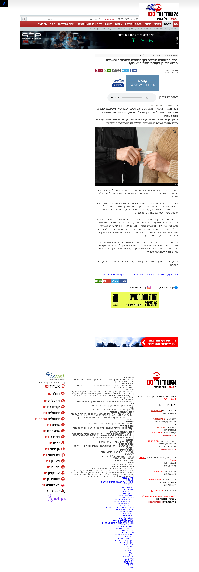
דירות (99, 23)
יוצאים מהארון (121, 382)
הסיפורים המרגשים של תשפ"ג (102, 414)
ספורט (157, 23)
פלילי (173, 28)
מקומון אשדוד (128, 493)
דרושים (108, 23)
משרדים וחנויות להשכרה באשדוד (120, 507)
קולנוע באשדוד (82, 402)
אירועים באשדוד (127, 511)
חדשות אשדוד (156, 55)
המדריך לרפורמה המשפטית (122, 464)
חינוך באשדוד (109, 476)
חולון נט (130, 546)
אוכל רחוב (118, 397)
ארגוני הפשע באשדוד (99, 28)
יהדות (110, 470)
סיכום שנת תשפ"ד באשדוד (122, 432)
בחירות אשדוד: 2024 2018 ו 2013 (152, 28)
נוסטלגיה (96, 410)
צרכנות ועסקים (127, 450)
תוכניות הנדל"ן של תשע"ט (93, 472)
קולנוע (90, 23)
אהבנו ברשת (121, 470)
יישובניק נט (129, 490)
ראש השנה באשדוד (115, 472)
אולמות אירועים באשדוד (123, 534)
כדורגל (94, 406)
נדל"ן (131, 28)
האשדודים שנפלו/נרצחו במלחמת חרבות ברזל (112, 438)
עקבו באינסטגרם (140, 287)
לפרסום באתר (94, 19)
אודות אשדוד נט (66, 23)
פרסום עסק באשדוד (125, 503)
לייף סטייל (129, 454)
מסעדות (130, 389)
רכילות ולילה (128, 377)
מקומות (98, 380)
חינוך (52, 23)
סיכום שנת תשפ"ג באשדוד (122, 412)
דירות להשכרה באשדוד (124, 501)
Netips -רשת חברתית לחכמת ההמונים (118, 523)
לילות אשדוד (118, 424)
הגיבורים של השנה (126, 414)
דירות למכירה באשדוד (124, 499)
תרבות (138, 23)
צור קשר (42, 23)
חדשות (167, 23)
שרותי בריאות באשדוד (124, 509)
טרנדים (105, 456)
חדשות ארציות (119, 28)
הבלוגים (130, 440)
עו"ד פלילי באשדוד (125, 538)
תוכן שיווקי (129, 452)
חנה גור (130, 552)
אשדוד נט (172, 55)
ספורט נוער (114, 406)
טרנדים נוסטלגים (91, 446)
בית (176, 23)
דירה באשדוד (128, 536)
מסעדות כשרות (90, 396)
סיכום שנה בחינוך (117, 416)
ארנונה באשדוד (127, 517)
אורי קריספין (153, 441)
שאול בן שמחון (127, 556)
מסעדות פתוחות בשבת (91, 394)
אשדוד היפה (128, 428)
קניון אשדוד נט (94, 476)
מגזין (131, 408)
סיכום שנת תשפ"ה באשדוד (121, 466)
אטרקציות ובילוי (118, 456)
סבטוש (131, 566)
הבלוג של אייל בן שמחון (124, 442)
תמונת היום (105, 424)
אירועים (130, 424)
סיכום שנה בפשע (100, 416)
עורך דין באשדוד (127, 542)
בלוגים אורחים (105, 442)
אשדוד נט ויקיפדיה (125, 527)
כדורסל (103, 406)
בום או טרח (120, 380)
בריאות (101, 428)
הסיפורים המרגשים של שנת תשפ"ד (116, 436)
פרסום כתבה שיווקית (125, 529)
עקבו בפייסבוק (168, 287)
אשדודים (108, 380)
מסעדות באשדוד (127, 497)
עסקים (118, 23)
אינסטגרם (93, 424)
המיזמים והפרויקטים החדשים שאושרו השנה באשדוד (111, 468)
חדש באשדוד (106, 452)
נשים (132, 470)
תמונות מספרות (110, 410)
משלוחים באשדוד (126, 495)
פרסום (131, 548)
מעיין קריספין (128, 560)
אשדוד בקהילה (127, 426)
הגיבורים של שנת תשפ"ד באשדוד (119, 434)
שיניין (131, 568)
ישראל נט (130, 480)
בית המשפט (168, 105)
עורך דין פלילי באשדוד (124, 540)
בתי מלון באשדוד (126, 488)
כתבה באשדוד (127, 532)
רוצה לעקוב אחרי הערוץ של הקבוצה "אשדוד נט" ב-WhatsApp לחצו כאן (140, 274)
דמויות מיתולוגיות (108, 446)
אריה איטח (129, 550)
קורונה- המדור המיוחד (124, 460)
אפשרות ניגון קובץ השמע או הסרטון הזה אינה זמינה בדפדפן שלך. (131, 97)
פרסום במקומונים (126, 491)
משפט (80, 23)
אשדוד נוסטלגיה (126, 444)
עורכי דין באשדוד (126, 519)
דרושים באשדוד (127, 513)
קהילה (128, 23)
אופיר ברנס (129, 562)
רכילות (148, 23)
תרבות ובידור (128, 399)
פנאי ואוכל (100, 470)
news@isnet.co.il (168, 449)
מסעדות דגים (94, 392)
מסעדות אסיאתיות (112, 394)
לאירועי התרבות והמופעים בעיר (120, 402)
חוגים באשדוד (98, 402)
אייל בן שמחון (128, 484)
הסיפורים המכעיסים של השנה (114, 418)
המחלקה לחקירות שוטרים (152, 105)
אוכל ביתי (127, 394)
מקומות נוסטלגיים (126, 446)
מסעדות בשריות (127, 392)
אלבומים (130, 422)
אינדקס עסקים (86, 470)
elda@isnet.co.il (168, 435)
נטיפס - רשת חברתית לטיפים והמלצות (117, 482)
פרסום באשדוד (127, 525)
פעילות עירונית (113, 428)
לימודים (118, 452)
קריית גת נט (128, 544)
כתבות (131, 410)
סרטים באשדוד (124, 476)
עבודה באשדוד (127, 531)
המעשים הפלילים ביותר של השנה (103, 474)
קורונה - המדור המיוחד (123, 458)
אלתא (131, 554)
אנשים (89, 380)
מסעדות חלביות (110, 392)
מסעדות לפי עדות (107, 396)
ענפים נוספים (128, 406)
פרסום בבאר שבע (126, 505)
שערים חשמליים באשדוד (123, 521)
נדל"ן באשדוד (128, 478)
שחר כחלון (129, 564)
